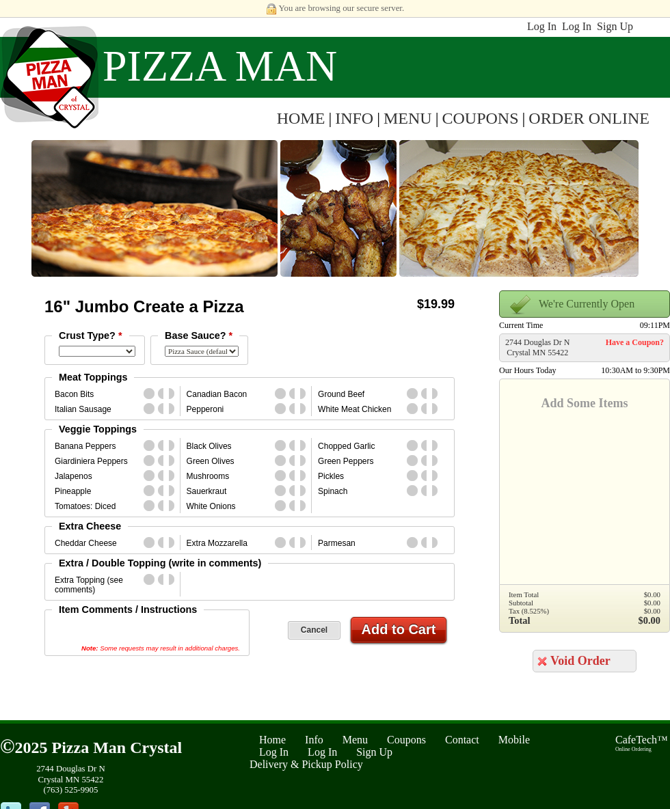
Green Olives (210, 461)
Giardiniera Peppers (91, 461)
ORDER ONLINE (588, 118)
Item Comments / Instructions (128, 609)
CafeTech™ (641, 743)
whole (149, 393)
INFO (354, 118)
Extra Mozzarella (217, 543)
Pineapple (73, 491)
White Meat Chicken (354, 409)
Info (314, 739)
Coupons (406, 739)
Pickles (331, 476)
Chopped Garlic (346, 446)
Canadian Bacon (217, 394)
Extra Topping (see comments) (89, 584)
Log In (542, 26)
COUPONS (480, 118)
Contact (462, 739)
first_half (163, 393)
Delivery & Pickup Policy (306, 764)
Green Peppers (345, 461)
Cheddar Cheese (86, 543)
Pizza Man (220, 66)
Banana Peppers (85, 446)
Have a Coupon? (635, 342)
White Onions (211, 506)
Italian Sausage (83, 409)
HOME (301, 118)
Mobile (514, 739)
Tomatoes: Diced (85, 506)
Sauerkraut (207, 491)
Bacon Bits (74, 394)
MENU (408, 118)
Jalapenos (73, 476)
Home (272, 739)
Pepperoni (205, 409)
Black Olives (209, 446)
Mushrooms (208, 476)
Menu (355, 739)
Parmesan (337, 543)
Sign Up (615, 26)
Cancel (314, 630)
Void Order (580, 661)
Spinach (332, 491)
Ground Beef (341, 394)
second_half (174, 393)
